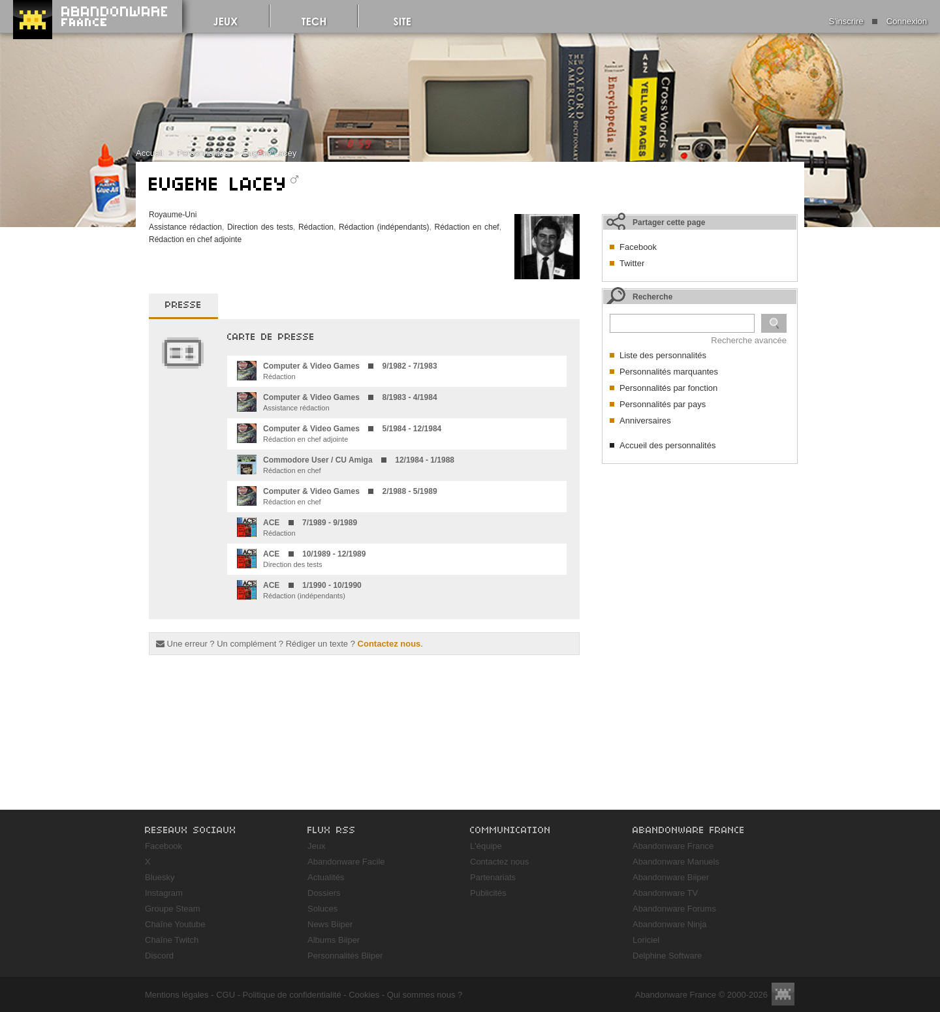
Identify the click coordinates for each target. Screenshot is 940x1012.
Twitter (631, 263)
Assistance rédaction (185, 227)
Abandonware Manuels (676, 861)
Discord (159, 955)
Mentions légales (177, 995)
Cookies (364, 995)
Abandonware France (673, 846)
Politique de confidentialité (292, 995)
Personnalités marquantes (668, 371)
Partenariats (493, 877)
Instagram (164, 893)
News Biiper (329, 924)
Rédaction (316, 227)
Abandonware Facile (346, 861)
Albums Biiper (333, 940)
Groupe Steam (172, 908)
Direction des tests (260, 227)
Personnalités (202, 153)
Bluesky (160, 877)
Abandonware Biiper (671, 877)
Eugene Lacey (269, 153)
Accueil (149, 153)
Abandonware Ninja (669, 924)
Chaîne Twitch (171, 940)
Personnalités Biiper (345, 955)
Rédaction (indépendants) (384, 227)
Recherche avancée (749, 340)
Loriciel (646, 940)
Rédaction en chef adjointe (195, 239)
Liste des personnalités (662, 355)
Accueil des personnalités (667, 445)
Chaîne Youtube (175, 924)
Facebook (638, 247)
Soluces (322, 908)
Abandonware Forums (674, 908)
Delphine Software (667, 955)
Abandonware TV (665, 893)
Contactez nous (389, 644)
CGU (225, 995)
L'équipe (486, 846)
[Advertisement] (700, 552)
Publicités (488, 893)
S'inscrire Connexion (878, 21)
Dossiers (324, 893)
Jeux (316, 846)
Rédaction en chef (466, 227)
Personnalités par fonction (668, 388)
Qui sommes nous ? (425, 995)
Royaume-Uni (172, 214)
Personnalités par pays (662, 404)
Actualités (325, 877)
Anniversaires (645, 420)
